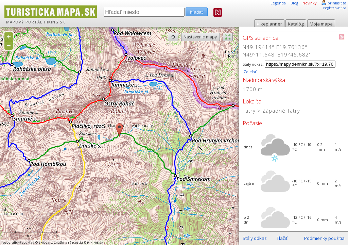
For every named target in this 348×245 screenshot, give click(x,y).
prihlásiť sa (337, 3)
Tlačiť (282, 238)
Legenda (278, 3)
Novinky (309, 3)
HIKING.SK (54, 22)
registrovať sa (334, 7)
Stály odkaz (255, 238)
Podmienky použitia (324, 238)
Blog (294, 3)
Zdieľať (249, 71)
